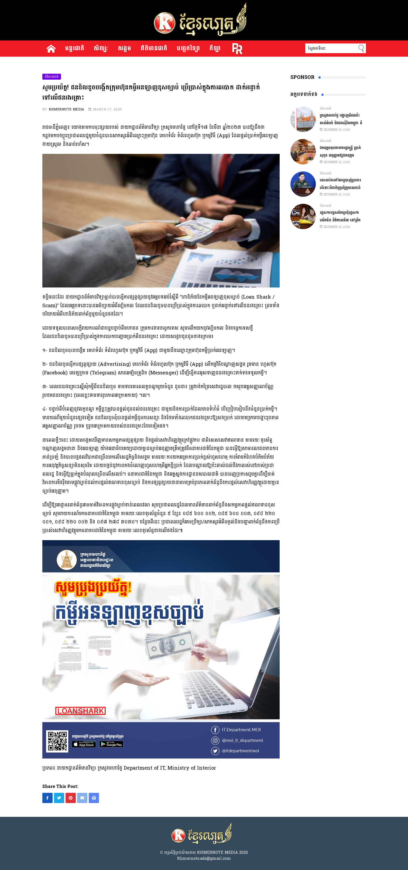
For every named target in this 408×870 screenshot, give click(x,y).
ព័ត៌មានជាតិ (154, 48)
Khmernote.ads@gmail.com (204, 858)
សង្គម (125, 48)
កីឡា (215, 48)
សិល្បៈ (101, 48)
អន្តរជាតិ (75, 48)
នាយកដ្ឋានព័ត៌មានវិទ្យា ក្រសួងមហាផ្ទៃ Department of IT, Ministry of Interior (136, 768)
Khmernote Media (66, 109)
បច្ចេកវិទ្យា (188, 48)
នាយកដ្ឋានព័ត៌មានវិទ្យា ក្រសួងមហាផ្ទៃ (153, 127)
